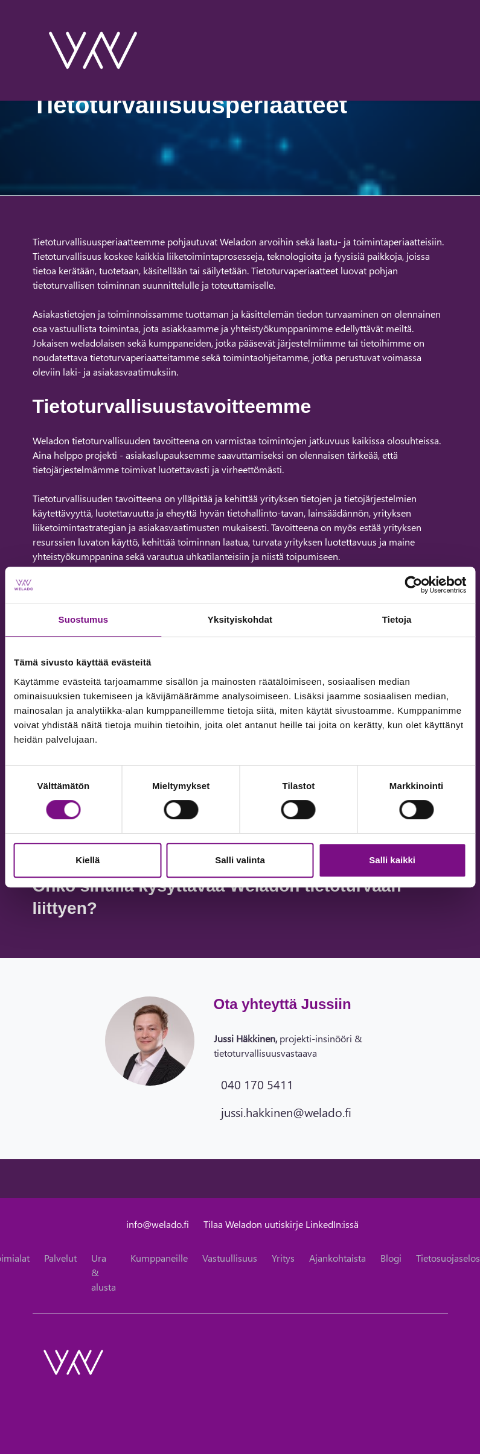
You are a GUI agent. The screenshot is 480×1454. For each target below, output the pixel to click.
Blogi (391, 1257)
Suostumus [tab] (84, 619)
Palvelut (60, 1257)
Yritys (283, 1257)
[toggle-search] (431, 50)
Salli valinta (240, 860)
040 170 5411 (257, 1083)
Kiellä (87, 860)
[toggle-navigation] (447, 50)
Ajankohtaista (337, 1257)
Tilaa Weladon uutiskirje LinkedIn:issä (281, 1224)
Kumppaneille (159, 1257)
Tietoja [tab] (397, 619)
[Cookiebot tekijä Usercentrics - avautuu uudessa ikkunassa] (413, 585)
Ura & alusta (103, 1272)
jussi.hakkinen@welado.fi (286, 1111)
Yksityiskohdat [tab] (240, 619)
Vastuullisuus (229, 1257)
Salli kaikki (392, 860)
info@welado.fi (157, 1224)
